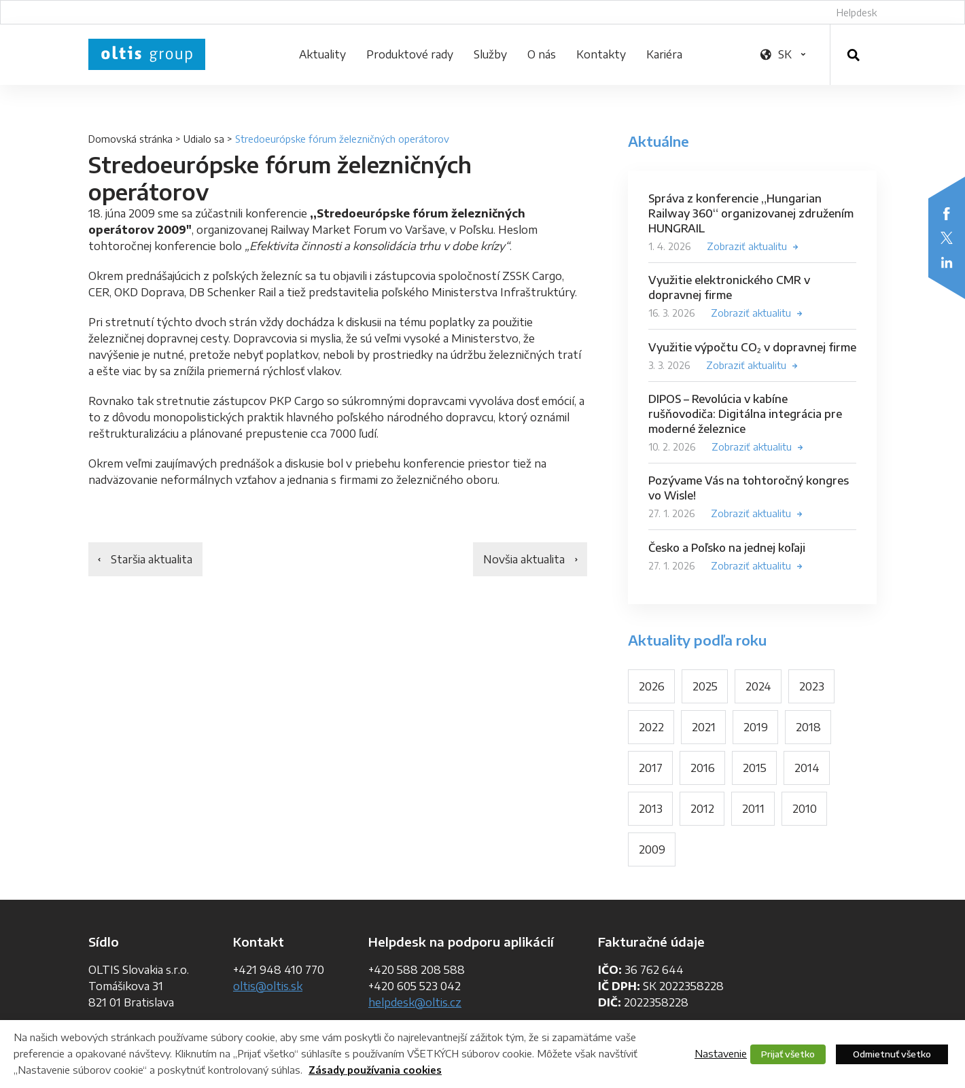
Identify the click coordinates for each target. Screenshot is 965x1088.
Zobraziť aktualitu (747, 246)
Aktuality (322, 54)
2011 (753, 808)
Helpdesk (857, 12)
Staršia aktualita (151, 559)
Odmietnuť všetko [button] (892, 1054)
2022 (651, 727)
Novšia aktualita (524, 559)
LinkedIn (946, 262)
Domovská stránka (130, 139)
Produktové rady (409, 54)
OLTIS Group (146, 54)
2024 (758, 686)
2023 (811, 686)
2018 (808, 727)
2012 (702, 808)
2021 (704, 727)
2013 (651, 808)
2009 (652, 849)
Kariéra (664, 54)
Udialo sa (203, 139)
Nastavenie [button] (721, 1053)
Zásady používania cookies (375, 1070)
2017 (651, 768)
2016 (702, 768)
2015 (755, 768)
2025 (705, 686)
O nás (541, 54)
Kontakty (601, 54)
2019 (755, 727)
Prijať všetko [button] (788, 1054)
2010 (804, 808)
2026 (652, 686)
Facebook (946, 213)
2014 (807, 768)
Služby (490, 54)
